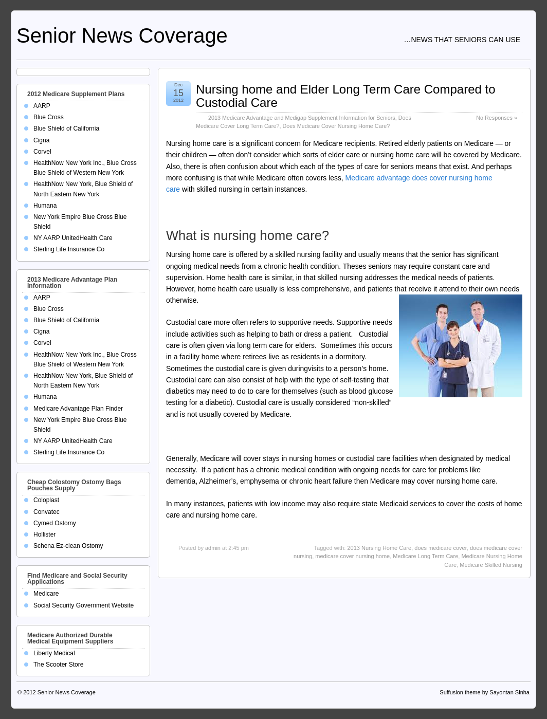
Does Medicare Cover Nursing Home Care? (336, 126)
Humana (45, 205)
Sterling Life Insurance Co (68, 249)
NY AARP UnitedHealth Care (73, 238)
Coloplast (46, 500)
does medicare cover (440, 548)
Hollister (44, 534)
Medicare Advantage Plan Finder (78, 408)
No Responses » (496, 118)
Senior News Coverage (122, 35)
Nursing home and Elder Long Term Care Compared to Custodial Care (346, 95)
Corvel (42, 151)
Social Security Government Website (83, 605)
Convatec (46, 511)
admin (213, 548)
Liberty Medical (54, 653)
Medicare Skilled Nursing (491, 565)
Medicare (46, 593)
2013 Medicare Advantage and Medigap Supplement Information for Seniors (301, 118)
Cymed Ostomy (54, 523)
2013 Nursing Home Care (379, 548)
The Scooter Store (58, 664)
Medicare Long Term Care (425, 556)
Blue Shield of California (66, 128)
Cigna (41, 140)
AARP (41, 105)
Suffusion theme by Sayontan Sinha (485, 692)
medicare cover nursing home (352, 556)
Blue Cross (48, 117)
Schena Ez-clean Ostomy (68, 545)
